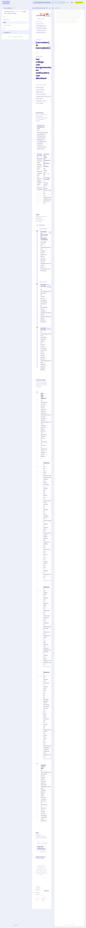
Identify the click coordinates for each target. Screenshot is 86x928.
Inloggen (15, 925)
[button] (2, 12)
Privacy (37, 897)
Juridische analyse (7, 25)
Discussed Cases (38, 889)
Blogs (4, 28)
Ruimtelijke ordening (40, 32)
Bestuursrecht (39, 21)
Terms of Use (37, 900)
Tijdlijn (4, 22)
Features (38, 892)
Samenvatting (6, 19)
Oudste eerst (41, 225)
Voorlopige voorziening (41, 28)
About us (38, 894)
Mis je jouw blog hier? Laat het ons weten (40, 857)
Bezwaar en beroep (41, 30)
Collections (38, 887)
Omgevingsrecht (39, 23)
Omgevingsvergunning (41, 25)
